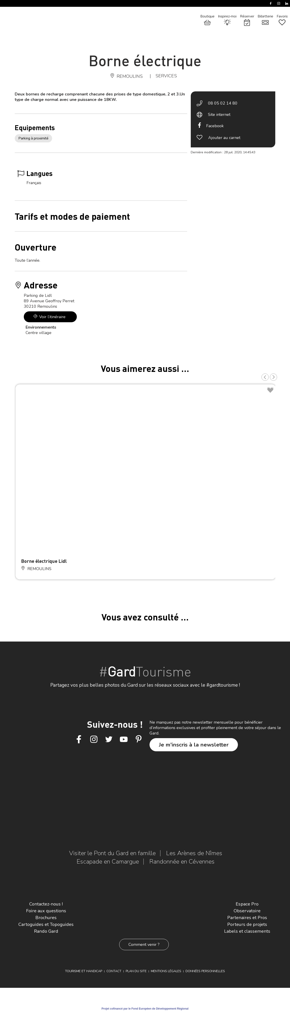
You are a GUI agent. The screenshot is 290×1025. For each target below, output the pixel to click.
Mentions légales (166, 971)
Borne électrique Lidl (44, 561)
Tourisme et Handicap (83, 971)
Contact (113, 971)
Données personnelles (205, 971)
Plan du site (136, 971)
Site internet (219, 114)
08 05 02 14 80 (222, 103)
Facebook (215, 126)
